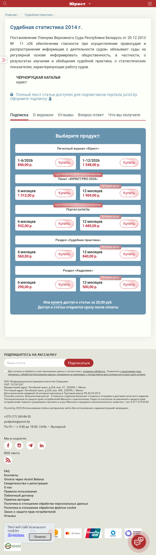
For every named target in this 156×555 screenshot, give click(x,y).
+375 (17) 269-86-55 (17, 416)
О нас (8, 487)
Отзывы (10, 516)
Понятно (40, 536)
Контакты (11, 475)
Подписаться (79, 363)
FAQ (7, 471)
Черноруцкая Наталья (38, 77)
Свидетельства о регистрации (26, 483)
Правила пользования (20, 491)
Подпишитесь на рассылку (30, 354)
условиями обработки (94, 371)
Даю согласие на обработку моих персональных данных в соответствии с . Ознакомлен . (77, 373)
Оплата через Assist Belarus (24, 479)
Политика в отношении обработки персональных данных (46, 503)
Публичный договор (19, 495)
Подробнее (16, 535)
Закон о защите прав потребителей (30, 512)
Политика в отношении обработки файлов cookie (40, 508)
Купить (64, 163)
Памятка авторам (16, 499)
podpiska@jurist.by (17, 422)
